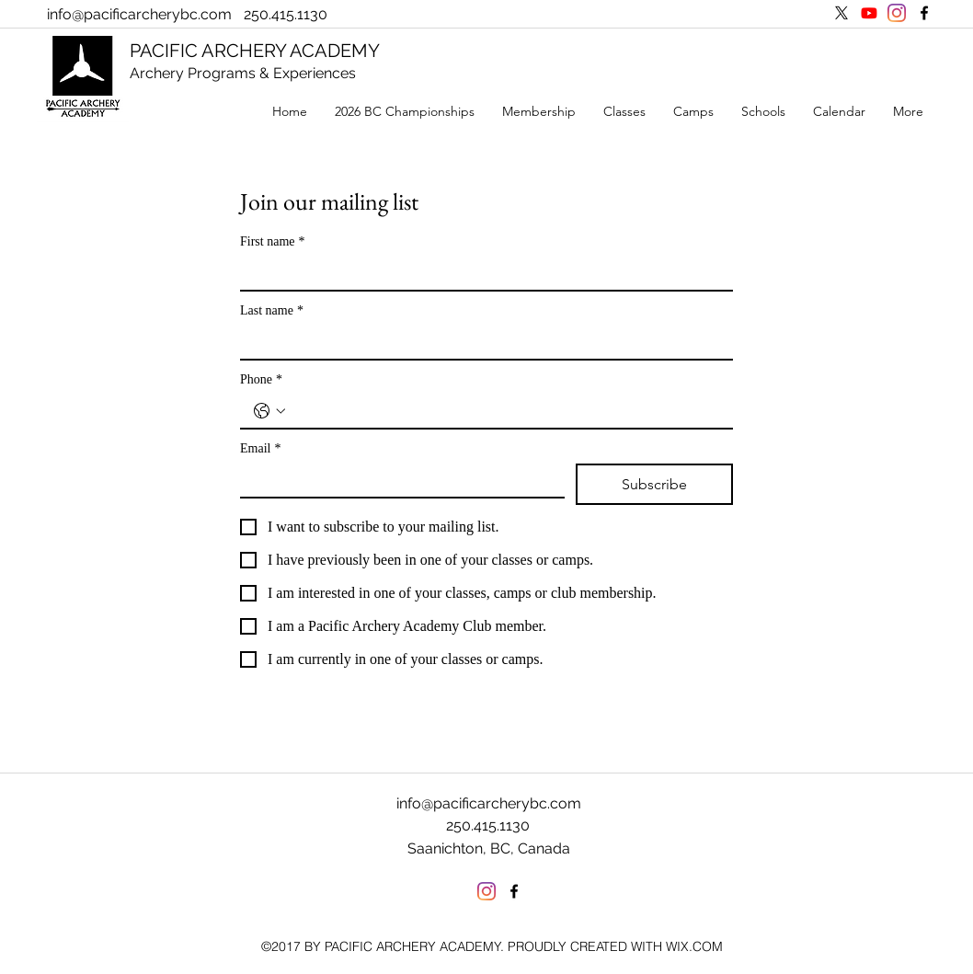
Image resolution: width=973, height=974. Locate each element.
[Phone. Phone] (505, 411)
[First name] (481, 273)
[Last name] (481, 342)
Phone (261, 379)
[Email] (397, 480)
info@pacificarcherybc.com (139, 14)
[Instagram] (896, 13)
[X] (841, 13)
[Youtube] (869, 13)
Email (260, 448)
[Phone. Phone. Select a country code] (269, 411)
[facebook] (924, 13)
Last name (271, 310)
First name (272, 241)
